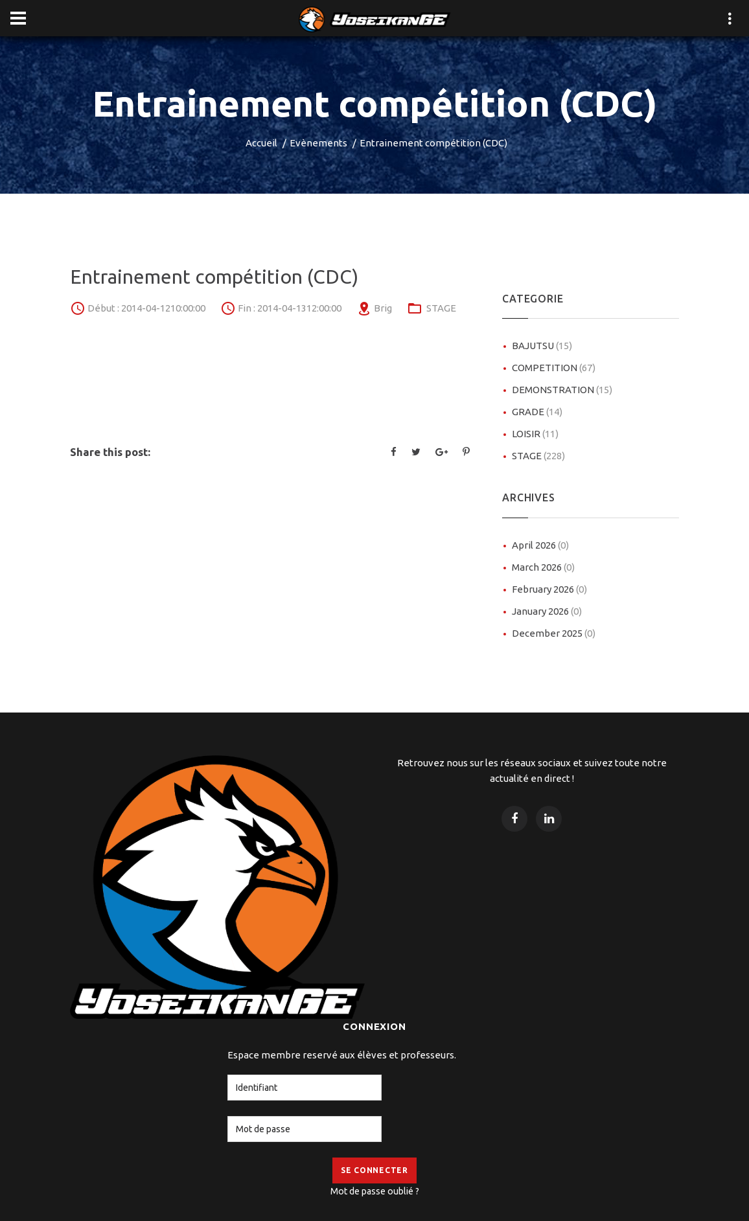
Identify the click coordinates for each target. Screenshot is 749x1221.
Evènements (318, 142)
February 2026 (549, 589)
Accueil (261, 142)
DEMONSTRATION (562, 389)
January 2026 (547, 611)
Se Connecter (374, 1170)
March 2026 (543, 567)
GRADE (537, 411)
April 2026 (540, 545)
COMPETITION (553, 367)
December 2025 (553, 633)
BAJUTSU (542, 345)
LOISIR (535, 433)
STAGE (441, 308)
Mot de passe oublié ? (374, 1191)
